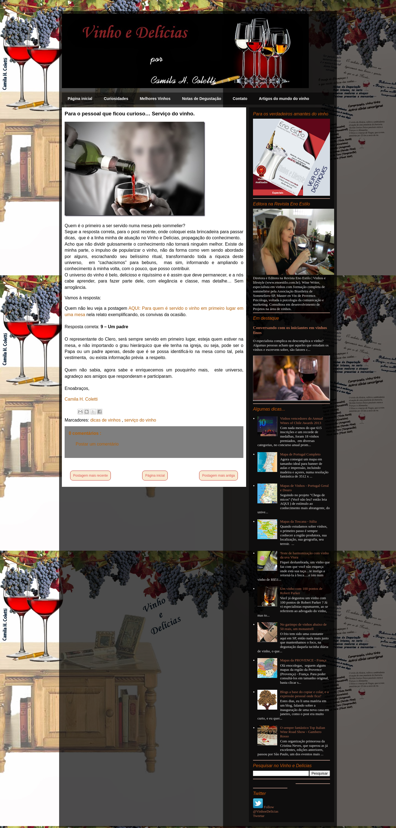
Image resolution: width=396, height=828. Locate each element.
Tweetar (259, 816)
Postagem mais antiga (218, 475)
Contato (240, 98)
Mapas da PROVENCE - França (303, 660)
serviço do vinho (140, 420)
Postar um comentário (97, 444)
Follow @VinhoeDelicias (265, 809)
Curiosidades (116, 98)
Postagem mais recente (90, 475)
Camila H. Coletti (81, 399)
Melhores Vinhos (155, 98)
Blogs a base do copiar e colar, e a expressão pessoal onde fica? (304, 694)
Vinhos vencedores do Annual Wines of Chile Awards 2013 (301, 420)
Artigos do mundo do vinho (284, 98)
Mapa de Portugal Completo (300, 454)
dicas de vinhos (106, 420)
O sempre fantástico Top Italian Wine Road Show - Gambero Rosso (302, 732)
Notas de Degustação (201, 98)
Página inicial (80, 98)
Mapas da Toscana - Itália (298, 521)
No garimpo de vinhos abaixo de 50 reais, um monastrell (303, 626)
